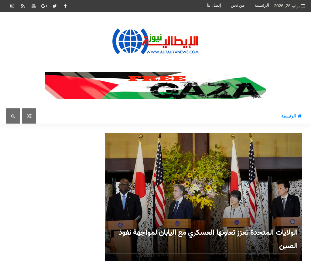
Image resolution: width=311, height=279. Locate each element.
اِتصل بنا (214, 5)
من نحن (238, 5)
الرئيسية (262, 5)
